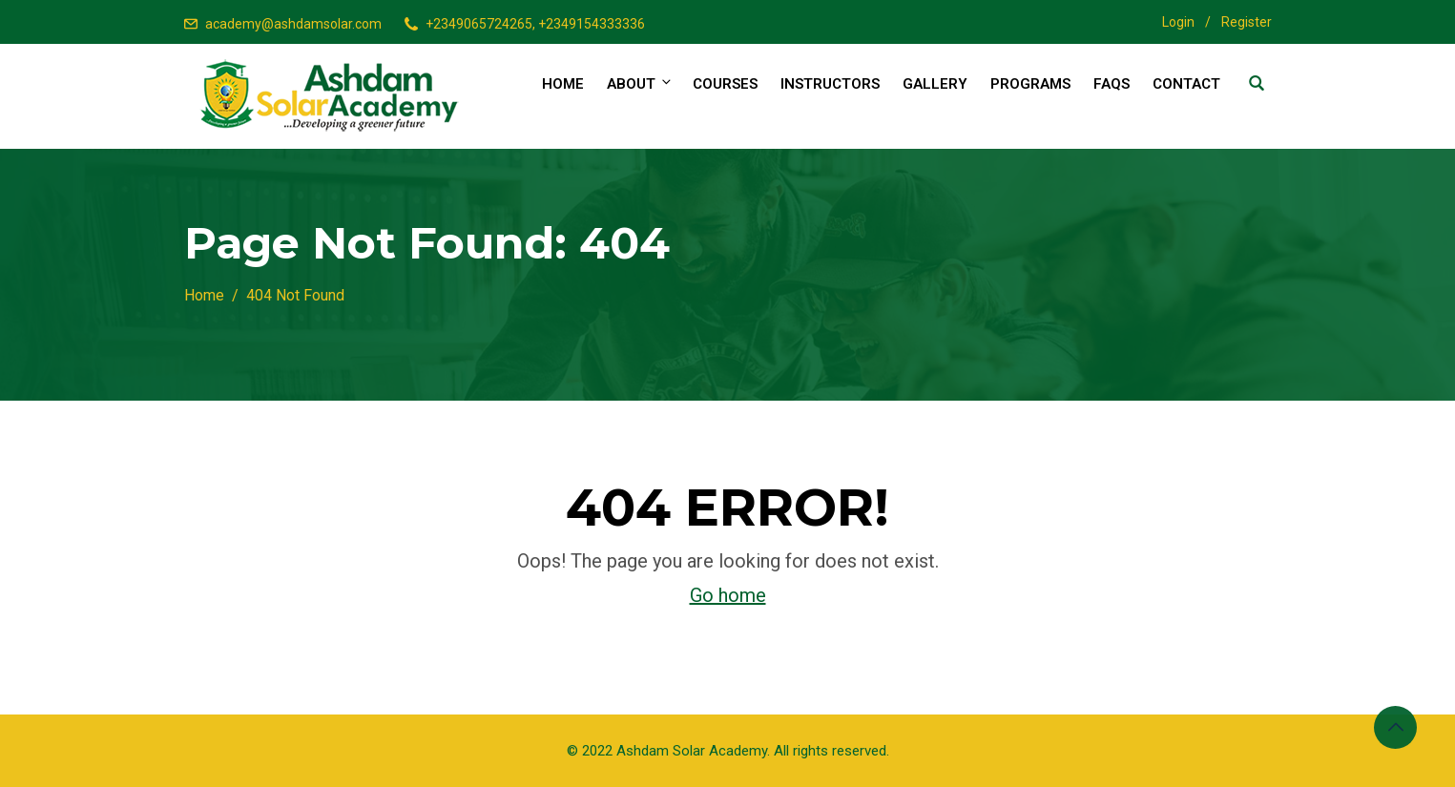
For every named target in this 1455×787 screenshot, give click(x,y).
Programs (1030, 84)
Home (563, 84)
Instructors (830, 84)
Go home (728, 595)
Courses (725, 84)
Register (1246, 22)
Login (1178, 22)
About (640, 83)
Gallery (935, 84)
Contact (1186, 84)
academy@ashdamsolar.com (293, 23)
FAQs (1111, 84)
